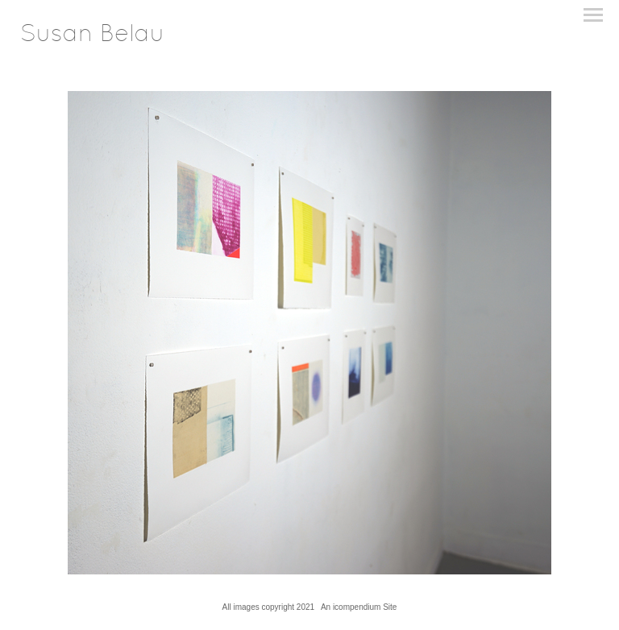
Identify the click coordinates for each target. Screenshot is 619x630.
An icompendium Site (359, 607)
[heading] (92, 38)
